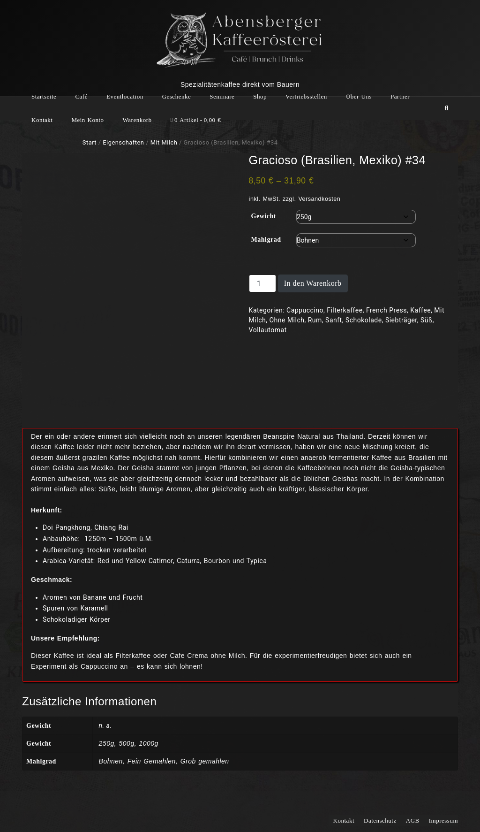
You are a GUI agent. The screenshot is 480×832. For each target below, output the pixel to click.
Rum (315, 320)
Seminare (222, 96)
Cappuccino (304, 310)
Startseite (43, 96)
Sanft (333, 320)
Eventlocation (124, 96)
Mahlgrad (266, 239)
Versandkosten (319, 199)
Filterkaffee (344, 310)
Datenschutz (380, 820)
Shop (260, 96)
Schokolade (363, 320)
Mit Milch (164, 142)
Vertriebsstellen (306, 96)
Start (89, 142)
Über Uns (359, 96)
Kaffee (420, 310)
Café (81, 96)
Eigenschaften (123, 142)
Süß (426, 320)
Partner (400, 96)
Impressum (443, 820)
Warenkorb (137, 119)
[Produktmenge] (262, 283)
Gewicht (263, 216)
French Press (386, 310)
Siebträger (401, 320)
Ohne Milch (286, 320)
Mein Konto (87, 119)
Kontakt (41, 119)
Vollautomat (268, 330)
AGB (413, 820)
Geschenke (176, 96)
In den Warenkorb (313, 283)
